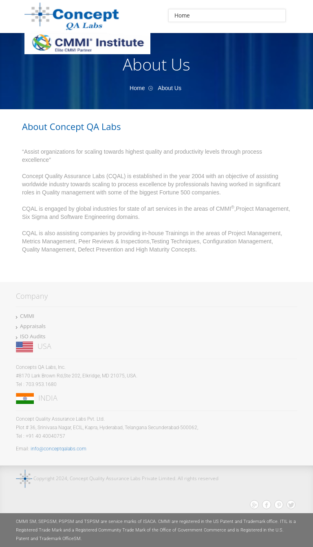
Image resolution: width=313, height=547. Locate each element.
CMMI (27, 316)
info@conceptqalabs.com (58, 449)
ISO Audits (33, 336)
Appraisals (33, 326)
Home (182, 15)
